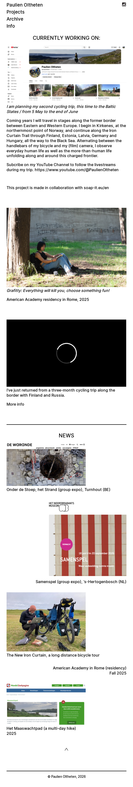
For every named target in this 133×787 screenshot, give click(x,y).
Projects (16, 12)
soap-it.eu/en (96, 188)
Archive (15, 19)
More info (15, 404)
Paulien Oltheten (25, 5)
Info (11, 26)
